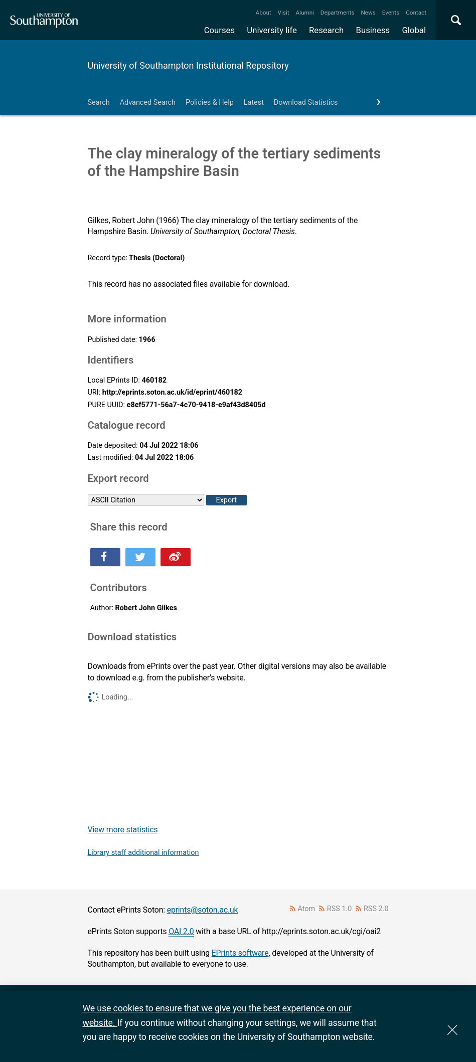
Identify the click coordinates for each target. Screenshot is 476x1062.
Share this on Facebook (105, 557)
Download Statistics (306, 102)
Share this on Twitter (140, 557)
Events (391, 12)
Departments (338, 12)
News (368, 12)
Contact (416, 12)
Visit (283, 12)
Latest (254, 102)
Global (414, 30)
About (263, 12)
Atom (306, 909)
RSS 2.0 (376, 909)
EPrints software (240, 953)
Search (99, 102)
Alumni (304, 12)
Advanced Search (148, 102)
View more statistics (123, 829)
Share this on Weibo (176, 557)
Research (326, 30)
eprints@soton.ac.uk (202, 910)
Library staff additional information (143, 852)
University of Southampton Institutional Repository (188, 65)
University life (272, 30)
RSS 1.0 (339, 909)
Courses (219, 30)
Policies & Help (210, 102)
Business (373, 30)
